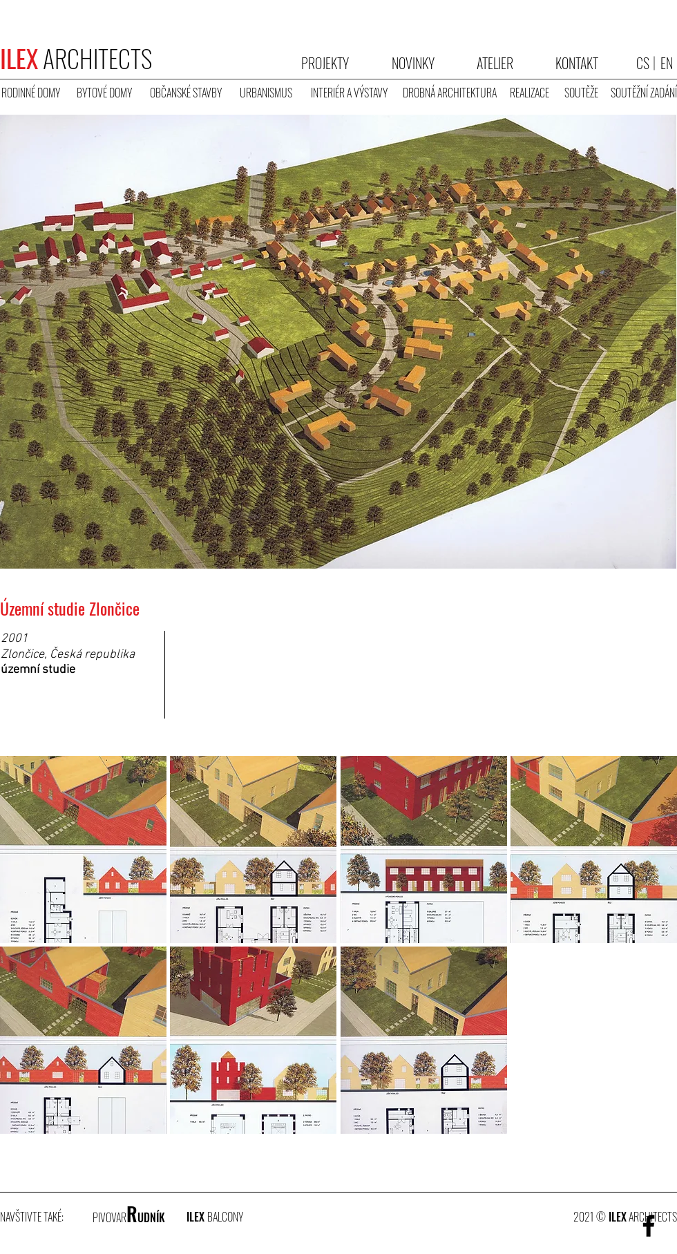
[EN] (666, 63)
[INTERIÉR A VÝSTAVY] (349, 93)
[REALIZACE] (529, 93)
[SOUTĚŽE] (581, 93)
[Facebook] (648, 1225)
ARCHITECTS (76, 57)
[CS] (643, 63)
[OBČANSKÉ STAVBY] (185, 93)
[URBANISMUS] (266, 93)
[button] (83, 716)
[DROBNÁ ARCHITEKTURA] (449, 93)
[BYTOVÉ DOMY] (104, 93)
